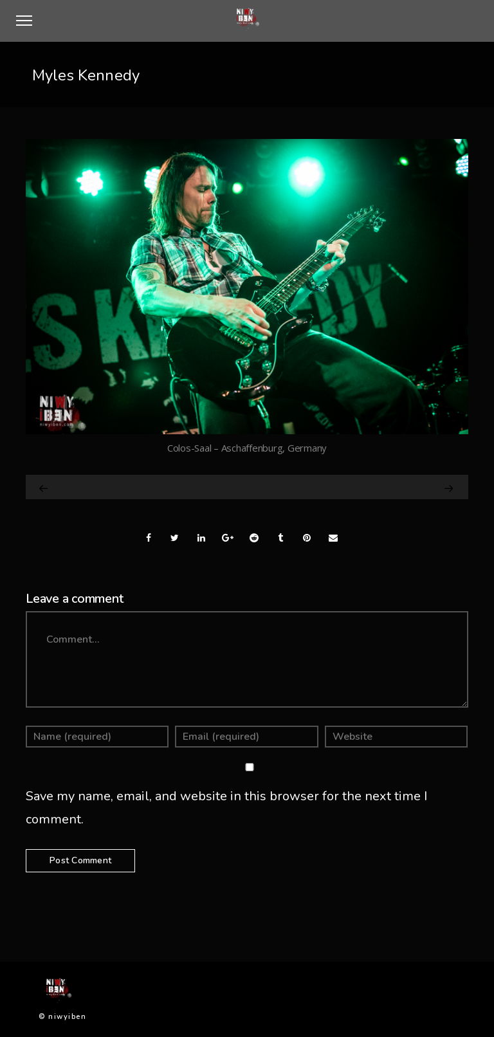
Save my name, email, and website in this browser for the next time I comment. (226, 807)
